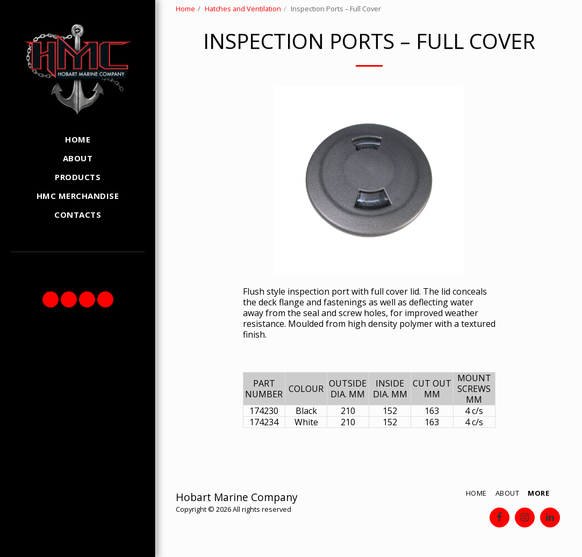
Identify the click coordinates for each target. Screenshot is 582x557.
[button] (50, 299)
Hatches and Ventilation (243, 8)
